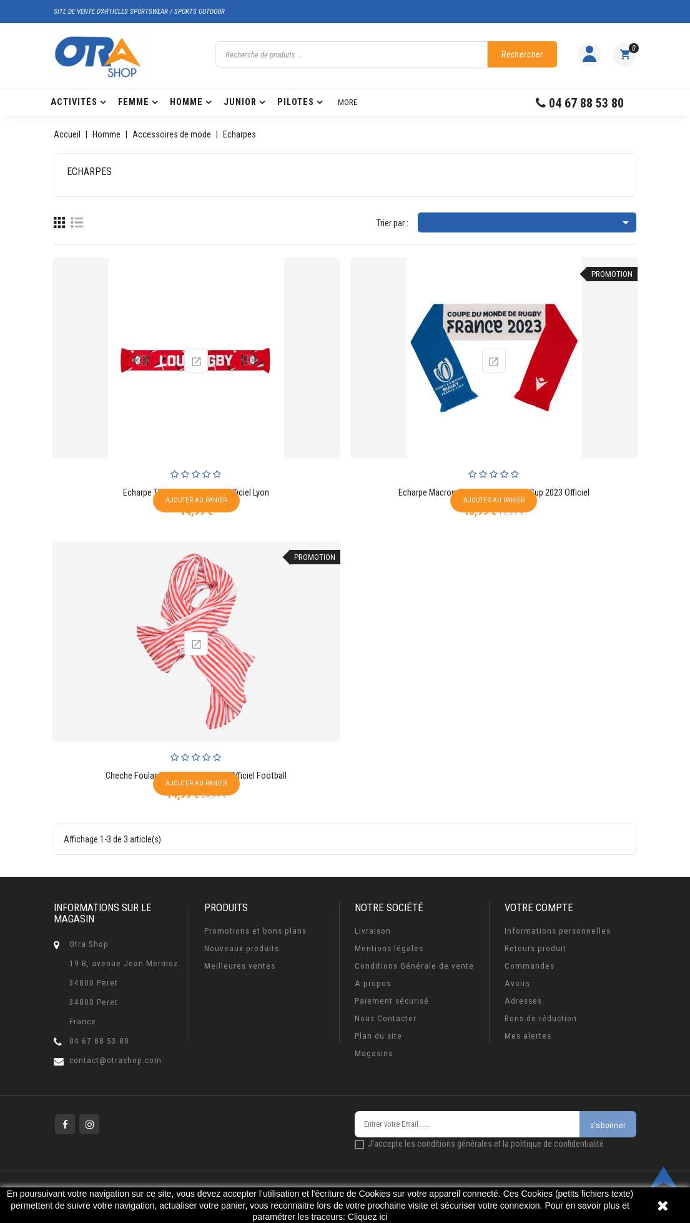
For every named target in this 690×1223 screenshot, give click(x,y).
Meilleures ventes (239, 966)
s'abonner (608, 1125)
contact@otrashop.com (115, 1060)
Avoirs (517, 983)
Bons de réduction (541, 1018)
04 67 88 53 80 (99, 1041)
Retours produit (535, 948)
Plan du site (378, 1036)
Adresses (523, 1001)
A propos (373, 983)
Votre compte (539, 907)
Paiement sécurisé (392, 1001)
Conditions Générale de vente (414, 966)
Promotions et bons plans (255, 931)
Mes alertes (528, 1036)
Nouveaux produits (241, 948)
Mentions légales (389, 948)
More (347, 102)
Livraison (373, 931)
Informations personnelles (558, 931)
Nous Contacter (385, 1018)
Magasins (374, 1053)
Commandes (529, 966)
